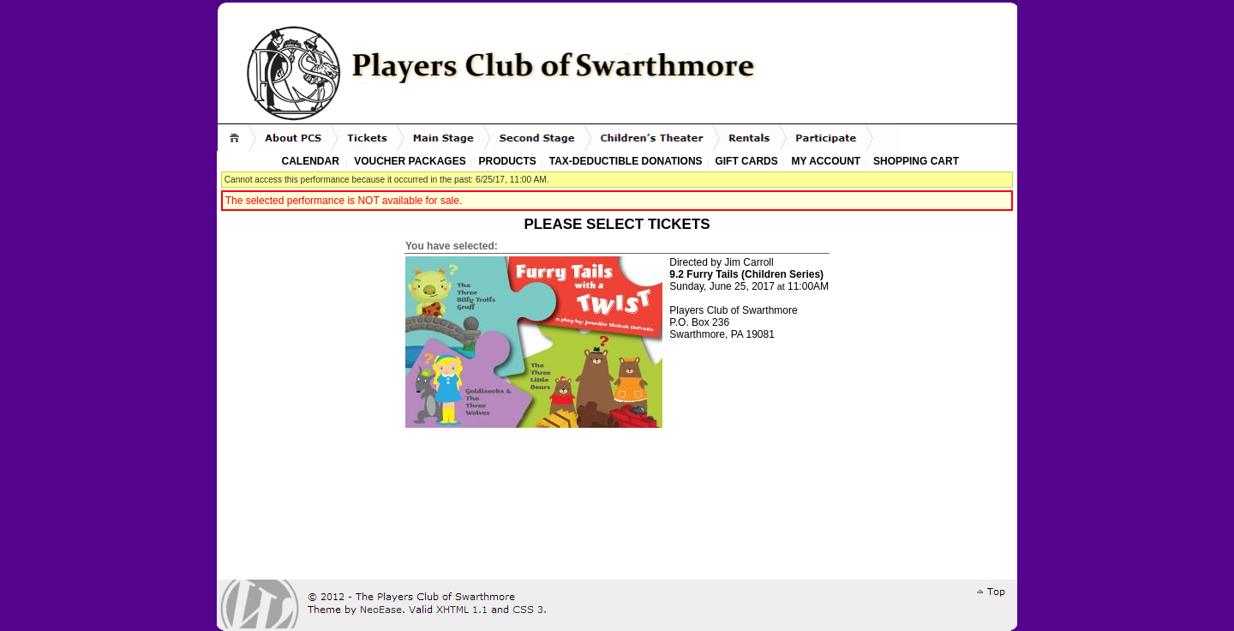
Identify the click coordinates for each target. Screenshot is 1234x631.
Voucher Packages (409, 161)
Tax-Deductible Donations (626, 161)
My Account (824, 161)
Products (507, 161)
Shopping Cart (916, 161)
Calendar (310, 161)
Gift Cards (746, 161)
